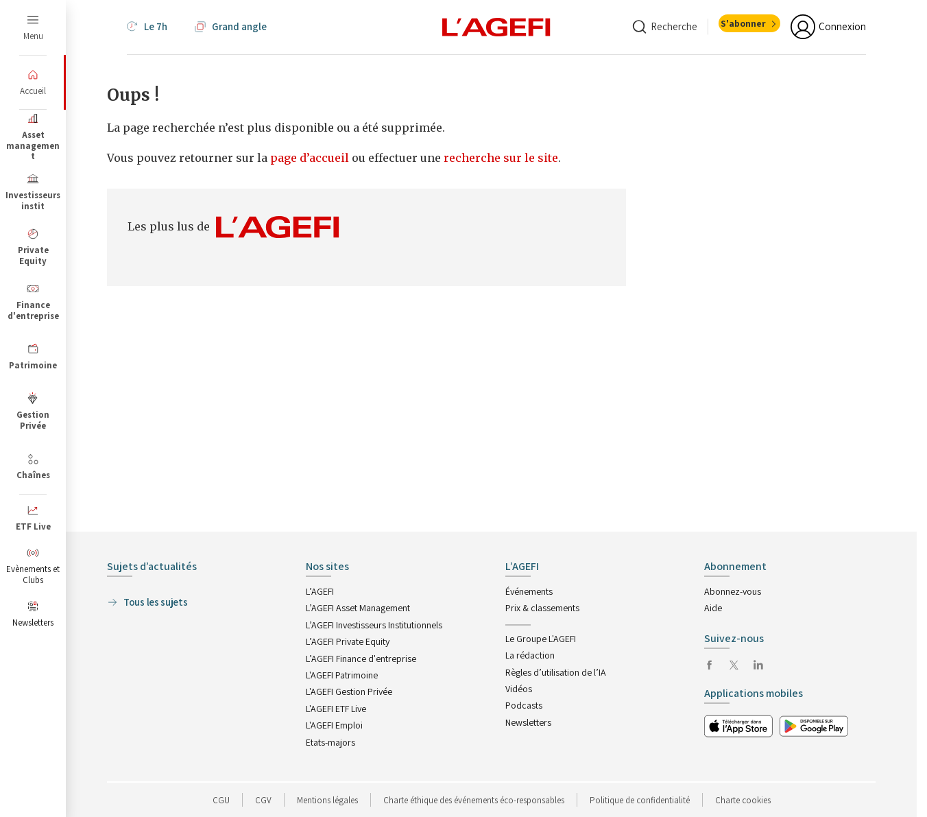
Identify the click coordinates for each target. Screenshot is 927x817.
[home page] (496, 26)
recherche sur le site (501, 158)
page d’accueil (311, 158)
